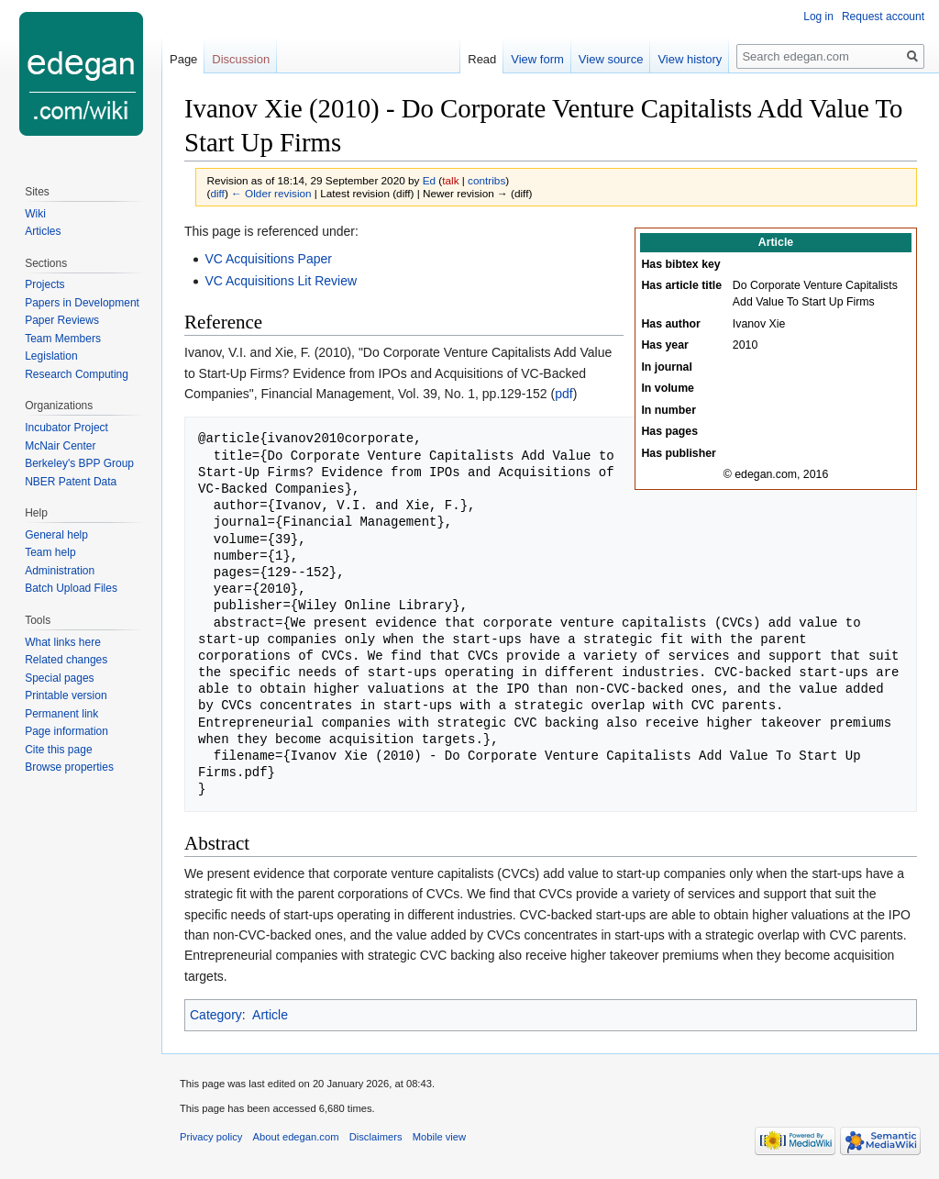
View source (611, 59)
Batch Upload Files (71, 588)
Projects (44, 284)
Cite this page (58, 749)
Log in (818, 16)
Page (183, 59)
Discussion (241, 59)
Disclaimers (376, 1136)
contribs (486, 180)
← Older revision (271, 193)
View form (537, 59)
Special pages (59, 678)
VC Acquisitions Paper (268, 258)
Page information (66, 731)
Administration (59, 570)
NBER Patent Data (70, 481)
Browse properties (69, 767)
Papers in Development (82, 302)
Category (216, 1014)
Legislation (51, 356)
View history (689, 59)
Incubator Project (66, 427)
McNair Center (60, 445)
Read (482, 59)
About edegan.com (296, 1136)
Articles (43, 231)
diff (217, 193)
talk (450, 180)
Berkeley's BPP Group (79, 463)
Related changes (66, 659)
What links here (63, 642)
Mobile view (439, 1136)
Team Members (63, 338)
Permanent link (61, 713)
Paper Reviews (62, 320)
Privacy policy (211, 1136)
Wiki (35, 213)
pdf (563, 393)
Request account (883, 16)
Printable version (65, 695)
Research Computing (76, 374)
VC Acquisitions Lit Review (280, 280)
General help (56, 534)
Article (270, 1014)
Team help (50, 552)
